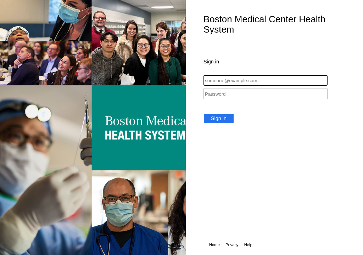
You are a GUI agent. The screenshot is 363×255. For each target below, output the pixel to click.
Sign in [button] (219, 118)
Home (214, 245)
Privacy (232, 245)
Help (248, 245)
